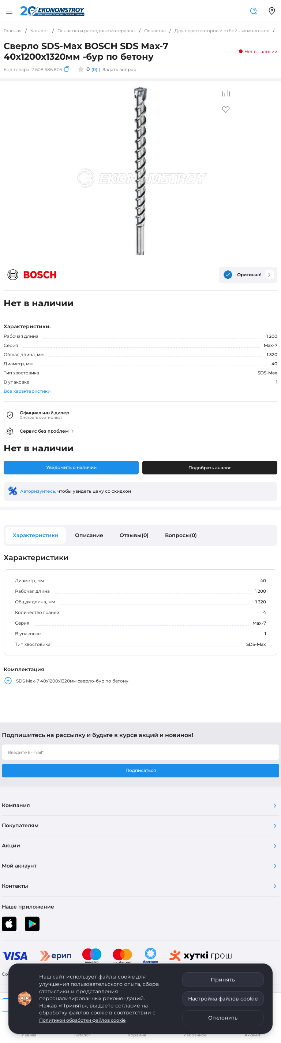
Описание (89, 535)
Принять (223, 979)
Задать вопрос (119, 69)
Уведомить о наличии (71, 467)
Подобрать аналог (209, 467)
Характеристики (36, 535)
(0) (94, 69)
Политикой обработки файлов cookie (82, 1020)
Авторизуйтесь (37, 491)
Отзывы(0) (134, 535)
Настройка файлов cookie (223, 998)
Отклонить (222, 1017)
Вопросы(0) (181, 535)
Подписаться (140, 770)
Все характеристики (27, 391)
